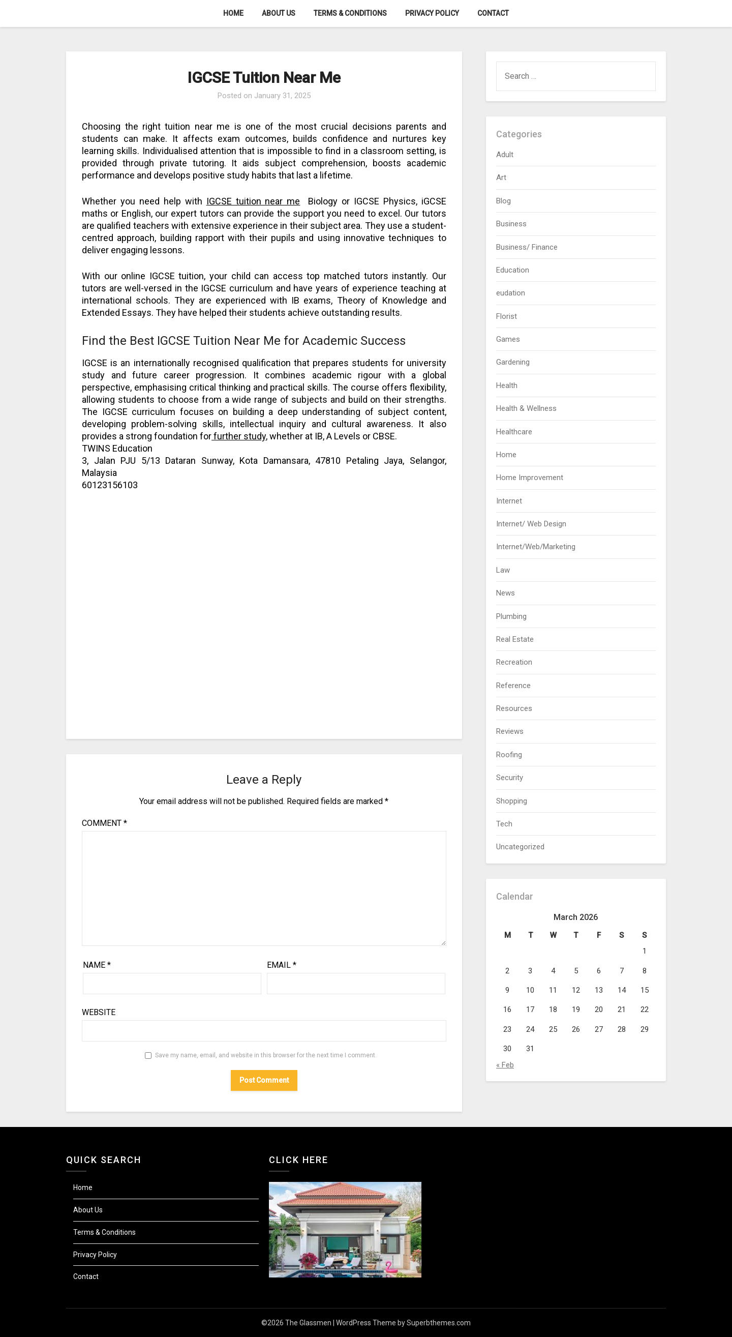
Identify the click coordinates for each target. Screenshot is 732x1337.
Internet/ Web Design (531, 523)
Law (503, 570)
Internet (509, 501)
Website (98, 1012)
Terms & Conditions (350, 13)
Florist (506, 316)
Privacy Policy (432, 13)
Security (509, 777)
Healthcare (514, 431)
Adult (504, 154)
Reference (513, 685)
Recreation (514, 662)
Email (281, 965)
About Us (278, 13)
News (505, 593)
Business (511, 223)
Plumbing (511, 616)
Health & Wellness (526, 408)
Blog (503, 200)
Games (508, 339)
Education (512, 270)
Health (506, 385)
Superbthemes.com (439, 1323)
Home (233, 13)
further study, (239, 436)
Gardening (513, 362)
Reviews (510, 731)
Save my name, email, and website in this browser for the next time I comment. (266, 1055)
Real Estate (515, 639)
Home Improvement (529, 477)
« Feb (505, 1064)
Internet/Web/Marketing (535, 546)
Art (501, 177)
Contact (493, 13)
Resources (514, 708)
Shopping (511, 801)
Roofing (509, 754)
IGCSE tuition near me (253, 201)
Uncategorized (520, 846)
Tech (504, 823)
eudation (510, 293)
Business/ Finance (527, 247)
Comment (104, 823)
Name (97, 965)
